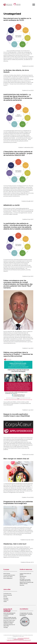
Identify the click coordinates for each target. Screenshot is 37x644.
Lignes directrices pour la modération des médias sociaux (19, 640)
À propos (6, 569)
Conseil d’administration (9, 575)
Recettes (22, 585)
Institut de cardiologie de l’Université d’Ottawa (9, 614)
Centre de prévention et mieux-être (9, 625)
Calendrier (5, 599)
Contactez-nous (7, 593)
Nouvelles (5, 598)
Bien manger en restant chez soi (16, 459)
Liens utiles (6, 589)
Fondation (5, 615)
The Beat (5, 627)
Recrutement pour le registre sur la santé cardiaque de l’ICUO (17, 19)
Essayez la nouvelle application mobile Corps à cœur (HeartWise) (16, 415)
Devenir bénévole (7, 595)
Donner (5, 596)
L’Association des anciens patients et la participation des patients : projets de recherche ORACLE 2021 (17, 153)
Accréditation (24, 609)
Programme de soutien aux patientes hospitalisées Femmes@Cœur (18, 502)
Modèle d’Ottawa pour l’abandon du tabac (8, 622)
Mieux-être (22, 578)
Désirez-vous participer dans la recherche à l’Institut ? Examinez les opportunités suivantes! (18, 354)
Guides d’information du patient (25, 574)
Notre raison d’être (7, 576)
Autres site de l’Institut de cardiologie (7, 609)
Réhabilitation (23, 576)
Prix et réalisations (7, 578)
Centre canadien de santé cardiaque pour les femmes (10, 618)
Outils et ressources (26, 569)
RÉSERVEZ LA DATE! (11, 205)
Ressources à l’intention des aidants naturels (26, 583)
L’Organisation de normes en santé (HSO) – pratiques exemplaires (26, 614)
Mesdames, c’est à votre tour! (14, 544)
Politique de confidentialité (23, 638)
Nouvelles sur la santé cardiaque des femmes (25, 580)
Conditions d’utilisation (18, 639)
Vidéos (5, 601)
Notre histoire (6, 573)
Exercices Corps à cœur (9, 620)
